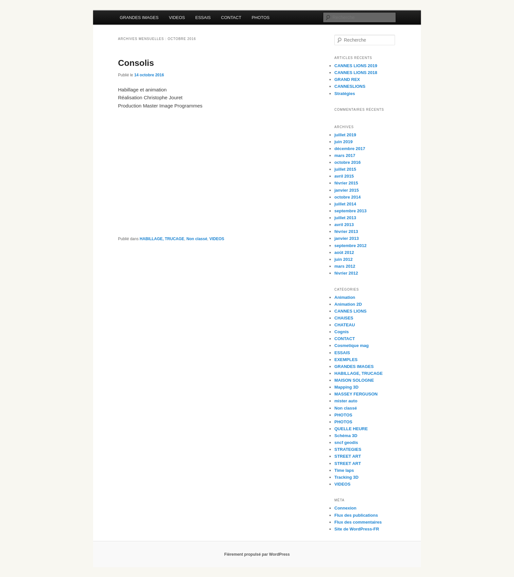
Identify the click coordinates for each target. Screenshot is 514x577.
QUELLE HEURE (351, 428)
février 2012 (346, 273)
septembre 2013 (350, 210)
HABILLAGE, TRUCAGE (162, 239)
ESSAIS (203, 17)
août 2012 (344, 252)
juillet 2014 (345, 204)
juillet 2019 (345, 134)
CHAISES (343, 318)
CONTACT (231, 17)
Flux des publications (356, 515)
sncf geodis (346, 442)
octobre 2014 (347, 197)
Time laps (344, 470)
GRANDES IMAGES (139, 17)
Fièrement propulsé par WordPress (257, 554)
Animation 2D (348, 304)
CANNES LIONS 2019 (355, 65)
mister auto (345, 400)
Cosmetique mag (351, 345)
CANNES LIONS (350, 311)
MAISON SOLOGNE (354, 380)
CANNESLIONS (350, 86)
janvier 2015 (346, 190)
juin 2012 (343, 259)
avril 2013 (344, 224)
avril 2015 (344, 176)
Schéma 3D (345, 435)
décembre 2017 (349, 148)
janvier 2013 (346, 238)
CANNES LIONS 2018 (355, 72)
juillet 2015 (345, 169)
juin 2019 (343, 141)
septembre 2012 (350, 245)
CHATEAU (344, 324)
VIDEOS (177, 17)
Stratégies (344, 93)
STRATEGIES (347, 449)
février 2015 (346, 183)
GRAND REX (347, 79)
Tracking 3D (346, 477)
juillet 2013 (345, 217)
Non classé (197, 239)
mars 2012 (344, 266)
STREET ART (347, 456)
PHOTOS (261, 17)
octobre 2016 (347, 162)
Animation (344, 297)
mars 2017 (344, 155)
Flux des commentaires (358, 522)
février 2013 (346, 231)
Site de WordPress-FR (356, 529)
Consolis (136, 63)
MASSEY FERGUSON (356, 394)
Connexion (345, 508)
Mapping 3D (346, 387)
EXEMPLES (346, 359)
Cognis (341, 331)
